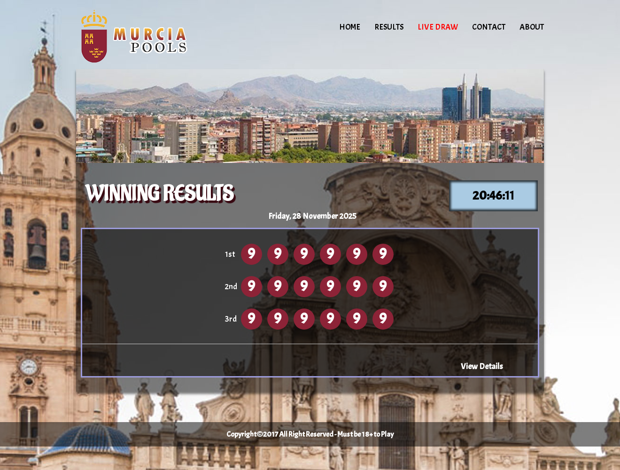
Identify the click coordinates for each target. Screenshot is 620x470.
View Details (482, 366)
